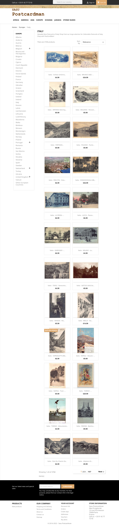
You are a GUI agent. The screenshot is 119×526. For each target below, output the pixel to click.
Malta (18, 122)
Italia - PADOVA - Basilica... (86, 426)
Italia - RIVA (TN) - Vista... (57, 180)
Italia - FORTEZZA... (57, 145)
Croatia (18, 59)
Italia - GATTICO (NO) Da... (85, 285)
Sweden (19, 165)
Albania (18, 37)
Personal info (65, 506)
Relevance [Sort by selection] (93, 42)
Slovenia (19, 160)
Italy (17, 102)
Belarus (19, 46)
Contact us (40, 514)
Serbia (18, 154)
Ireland (18, 99)
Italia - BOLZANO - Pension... (85, 110)
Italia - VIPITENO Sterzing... (57, 110)
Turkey (18, 171)
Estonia (18, 71)
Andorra (19, 40)
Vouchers (64, 517)
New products (17, 506)
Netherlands (20, 134)
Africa (16, 20)
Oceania (48, 20)
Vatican (18, 180)
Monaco (19, 128)
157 (89, 472)
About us (40, 512)
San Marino (20, 151)
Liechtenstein (21, 111)
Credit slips (65, 512)
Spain (18, 163)
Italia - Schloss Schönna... (57, 75)
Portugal (19, 142)
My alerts (64, 520)
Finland (18, 77)
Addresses (64, 514)
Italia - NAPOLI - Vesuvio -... (85, 356)
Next (101, 472)
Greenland (20, 91)
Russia (18, 148)
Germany (19, 82)
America (24, 20)
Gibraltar (19, 85)
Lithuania (19, 114)
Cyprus (18, 62)
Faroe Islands (21, 74)
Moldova (19, 125)
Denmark (19, 68)
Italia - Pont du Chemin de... (57, 461)
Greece (18, 88)
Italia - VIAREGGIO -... (57, 250)
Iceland (18, 97)
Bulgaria (19, 56)
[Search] (67, 2)
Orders (63, 509)
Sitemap (39, 517)
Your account (67, 503)
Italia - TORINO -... (85, 391)
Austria (18, 43)
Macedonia (20, 120)
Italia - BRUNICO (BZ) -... (85, 75)
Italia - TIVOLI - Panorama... (57, 285)
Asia (32, 20)
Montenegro (21, 131)
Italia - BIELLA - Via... (85, 321)
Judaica (57, 20)
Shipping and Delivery (44, 506)
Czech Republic (21, 65)
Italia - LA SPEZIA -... (57, 215)
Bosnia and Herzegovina (21, 53)
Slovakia (19, 157)
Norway (19, 137)
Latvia (18, 108)
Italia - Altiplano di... (85, 461)
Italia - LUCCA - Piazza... (85, 215)
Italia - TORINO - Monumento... (57, 426)
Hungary (19, 94)
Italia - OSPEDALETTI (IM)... (57, 356)
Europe (39, 20)
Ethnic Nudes (69, 20)
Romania (19, 145)
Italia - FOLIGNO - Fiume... (85, 145)
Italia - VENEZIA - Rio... (57, 321)
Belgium (19, 49)
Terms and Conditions (44, 509)
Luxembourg (21, 117)
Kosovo (18, 105)
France (18, 79)
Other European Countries (22, 184)
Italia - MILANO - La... (85, 250)
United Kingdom (22, 177)
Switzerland (20, 168)
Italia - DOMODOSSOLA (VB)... (85, 180)
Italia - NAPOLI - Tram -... (57, 391)
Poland (18, 140)
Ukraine (19, 174)
